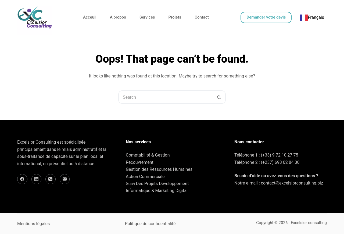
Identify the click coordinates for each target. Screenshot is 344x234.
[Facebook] (22, 179)
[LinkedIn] (36, 179)
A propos (118, 17)
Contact (202, 17)
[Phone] (50, 179)
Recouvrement (139, 162)
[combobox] (312, 17)
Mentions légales (33, 223)
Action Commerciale (145, 176)
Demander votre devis (266, 17)
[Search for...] (165, 97)
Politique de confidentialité (150, 223)
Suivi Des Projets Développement (157, 183)
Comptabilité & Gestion (148, 155)
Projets (174, 17)
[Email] (65, 179)
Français (312, 17)
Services (147, 17)
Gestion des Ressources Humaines (159, 169)
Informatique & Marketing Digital (157, 190)
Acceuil (89, 17)
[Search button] (219, 97)
